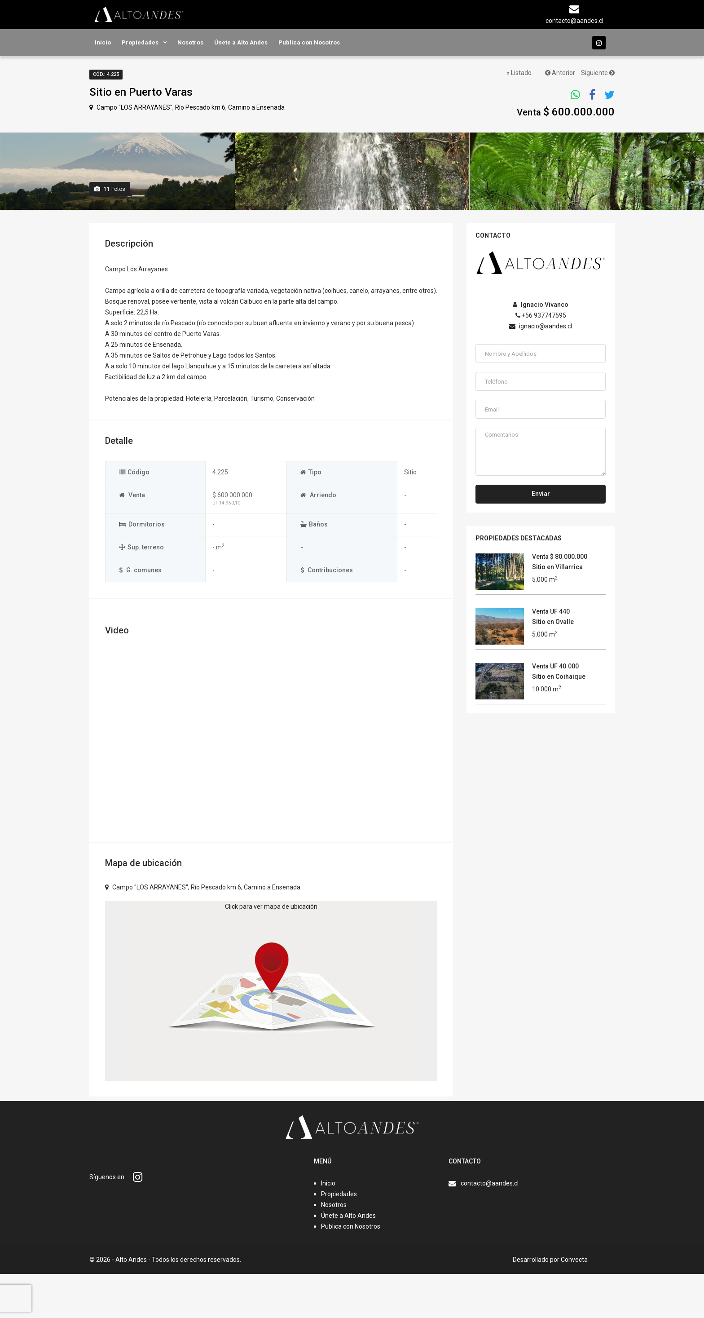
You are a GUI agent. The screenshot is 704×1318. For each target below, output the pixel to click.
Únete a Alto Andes (241, 42)
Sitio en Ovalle (553, 665)
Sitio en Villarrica (557, 611)
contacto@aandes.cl (490, 1227)
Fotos (109, 233)
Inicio (103, 42)
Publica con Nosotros (309, 42)
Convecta (574, 1303)
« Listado (519, 72)
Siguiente (598, 72)
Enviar (541, 537)
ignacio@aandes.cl (540, 370)
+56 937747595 (540, 359)
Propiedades (140, 42)
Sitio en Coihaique (558, 720)
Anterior (560, 72)
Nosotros (190, 42)
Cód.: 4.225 (106, 74)
